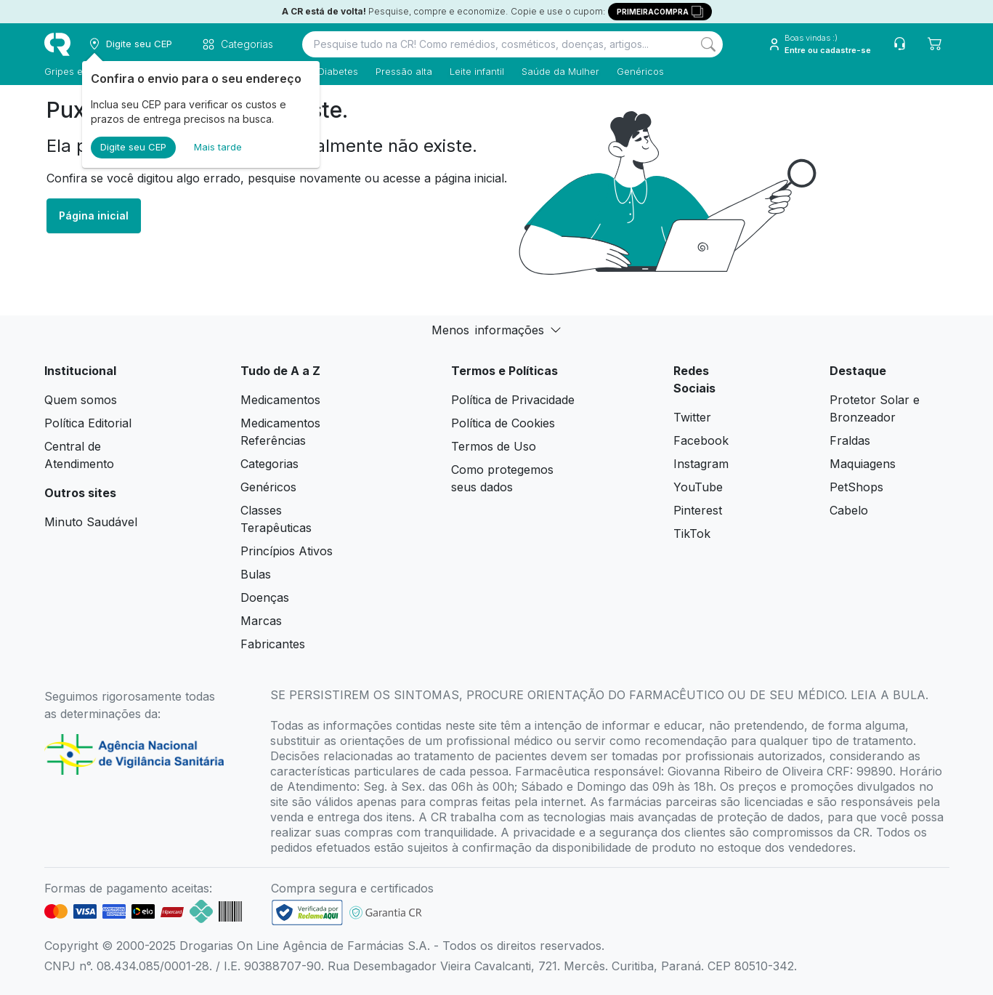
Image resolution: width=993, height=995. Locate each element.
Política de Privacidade (513, 399)
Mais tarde (218, 147)
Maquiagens (863, 463)
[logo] (57, 44)
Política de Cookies (503, 423)
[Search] (708, 44)
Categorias (269, 463)
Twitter (692, 417)
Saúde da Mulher (560, 71)
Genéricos (640, 71)
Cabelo (849, 510)
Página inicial (94, 215)
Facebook (701, 440)
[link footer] (307, 912)
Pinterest (697, 510)
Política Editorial (87, 423)
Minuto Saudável (90, 522)
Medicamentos (280, 399)
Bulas (255, 574)
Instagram (701, 463)
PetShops (856, 487)
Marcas (261, 620)
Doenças (264, 597)
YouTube (698, 487)
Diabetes (338, 71)
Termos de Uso (493, 446)
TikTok (691, 533)
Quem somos (80, 399)
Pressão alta (404, 71)
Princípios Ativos (286, 551)
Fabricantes (272, 644)
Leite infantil (477, 71)
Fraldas (850, 440)
